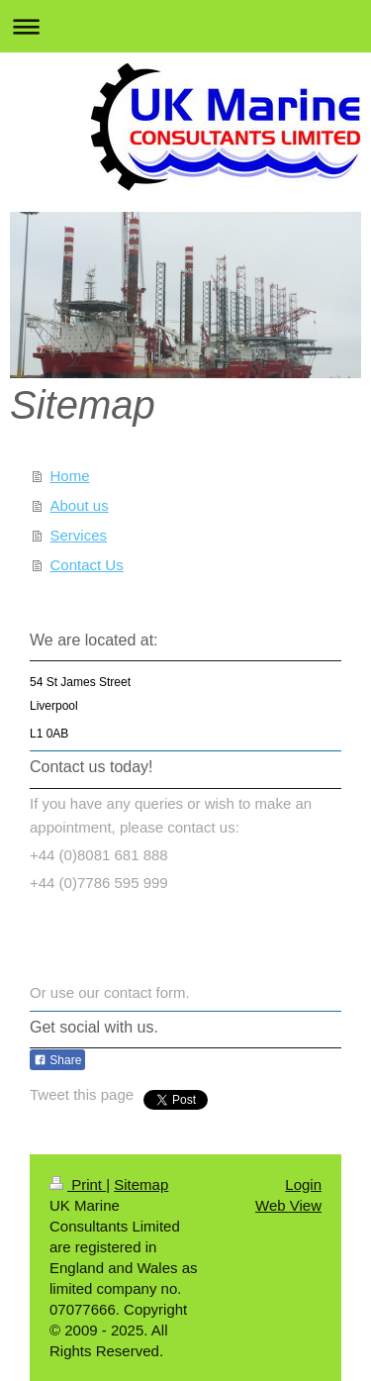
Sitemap (141, 1184)
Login (303, 1184)
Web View (288, 1205)
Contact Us (87, 564)
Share (57, 1060)
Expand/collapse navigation (185, 26)
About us (79, 505)
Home (70, 475)
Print (77, 1184)
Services (79, 535)
